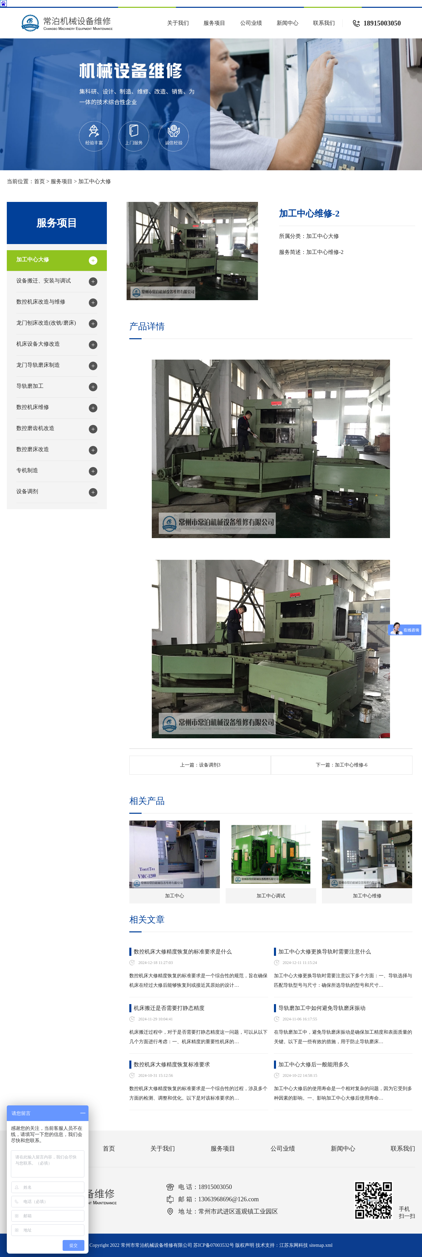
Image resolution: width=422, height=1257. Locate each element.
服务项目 (214, 23)
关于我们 (178, 23)
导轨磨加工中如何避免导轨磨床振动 (322, 1008)
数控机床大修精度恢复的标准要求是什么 (183, 951)
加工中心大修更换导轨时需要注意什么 (324, 951)
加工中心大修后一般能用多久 (313, 1064)
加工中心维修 (367, 895)
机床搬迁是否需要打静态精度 (169, 1008)
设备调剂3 (210, 765)
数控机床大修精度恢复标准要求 (172, 1064)
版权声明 (244, 1245)
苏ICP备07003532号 (213, 1245)
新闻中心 (287, 23)
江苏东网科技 (293, 1245)
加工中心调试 (271, 895)
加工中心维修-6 (351, 765)
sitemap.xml (320, 1245)
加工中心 (174, 895)
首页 (39, 181)
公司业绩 (251, 23)
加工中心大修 (94, 181)
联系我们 (324, 23)
